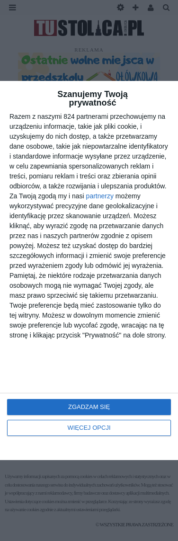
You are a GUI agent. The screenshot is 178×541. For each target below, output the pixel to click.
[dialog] (89, 270)
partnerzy (100, 196)
